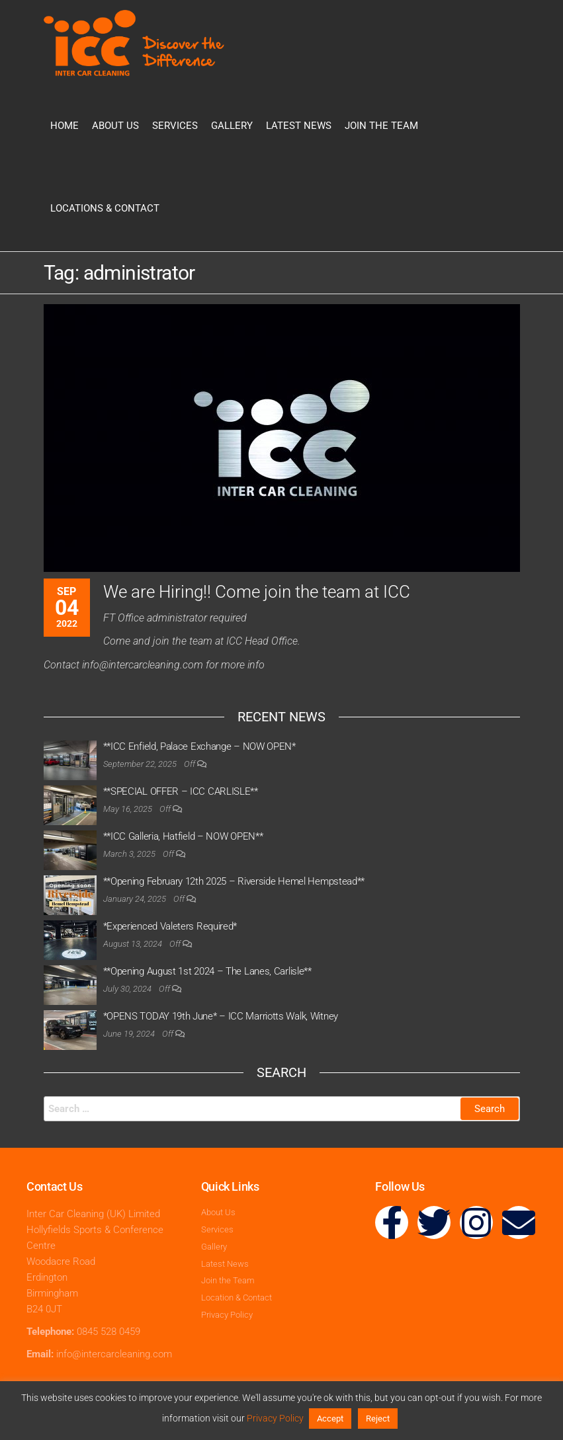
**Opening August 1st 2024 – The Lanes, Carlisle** (207, 971)
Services (175, 126)
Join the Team (381, 126)
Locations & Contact (104, 208)
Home (64, 126)
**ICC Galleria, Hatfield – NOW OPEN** (183, 836)
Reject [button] (378, 1418)
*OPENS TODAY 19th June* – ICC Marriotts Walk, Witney (220, 1016)
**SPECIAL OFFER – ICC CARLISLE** (180, 791)
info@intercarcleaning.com (114, 1354)
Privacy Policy (275, 1418)
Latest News (298, 126)
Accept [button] (330, 1418)
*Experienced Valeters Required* (170, 926)
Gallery (232, 126)
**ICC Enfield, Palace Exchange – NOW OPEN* (199, 746)
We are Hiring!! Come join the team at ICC (256, 592)
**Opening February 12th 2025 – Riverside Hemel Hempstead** (234, 881)
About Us (115, 126)
